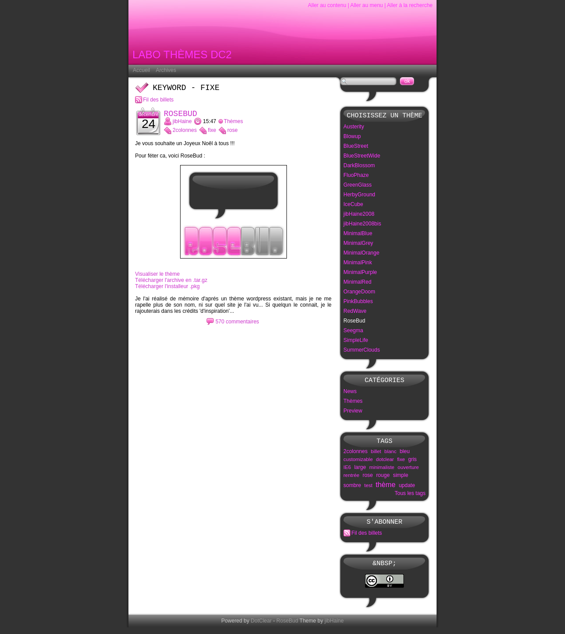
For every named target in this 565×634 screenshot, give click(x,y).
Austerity (353, 128)
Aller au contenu (327, 5)
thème (386, 488)
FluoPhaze (356, 176)
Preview (352, 413)
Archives (166, 70)
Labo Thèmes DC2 (182, 56)
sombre (352, 489)
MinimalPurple (360, 273)
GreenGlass (357, 186)
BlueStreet (355, 147)
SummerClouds (361, 351)
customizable (358, 463)
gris (412, 463)
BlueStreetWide (361, 157)
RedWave (354, 312)
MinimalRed (357, 283)
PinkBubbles (358, 303)
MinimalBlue (357, 235)
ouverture (408, 471)
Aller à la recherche (410, 5)
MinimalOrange (361, 254)
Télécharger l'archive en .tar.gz (171, 284)
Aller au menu (366, 5)
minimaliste (381, 471)
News (350, 394)
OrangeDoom (359, 293)
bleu (404, 455)
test (368, 489)
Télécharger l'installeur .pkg (167, 290)
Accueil (141, 70)
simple (400, 479)
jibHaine (182, 125)
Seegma (353, 332)
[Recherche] (368, 81)
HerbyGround (359, 196)
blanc (390, 455)
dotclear (385, 463)
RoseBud (180, 116)
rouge (383, 479)
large (360, 471)
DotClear (261, 627)
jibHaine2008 (358, 215)
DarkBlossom (359, 167)
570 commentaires (237, 325)
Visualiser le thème (157, 277)
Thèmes (233, 125)
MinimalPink (357, 264)
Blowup (352, 138)
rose (232, 134)
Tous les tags (410, 497)
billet (376, 455)
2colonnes (185, 134)
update (407, 489)
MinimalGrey (358, 244)
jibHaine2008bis (362, 225)
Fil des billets (158, 101)
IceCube (353, 206)
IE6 (347, 471)
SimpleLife (355, 341)
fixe (212, 134)
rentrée (351, 479)
